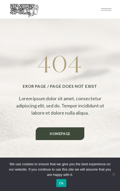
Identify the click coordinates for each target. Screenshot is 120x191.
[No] (113, 174)
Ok (61, 183)
